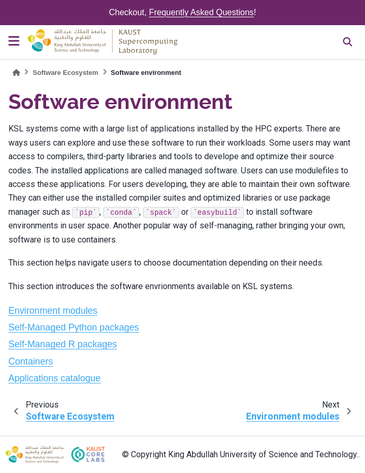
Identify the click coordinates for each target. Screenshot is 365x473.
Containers (30, 361)
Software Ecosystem (65, 72)
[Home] (16, 72)
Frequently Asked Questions (201, 12)
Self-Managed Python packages (73, 327)
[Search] (347, 42)
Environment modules (52, 310)
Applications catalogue (54, 378)
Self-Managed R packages (62, 344)
